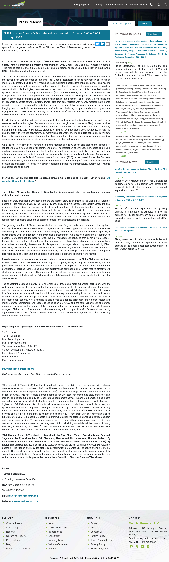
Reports (8, 531)
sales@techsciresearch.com (151, 538)
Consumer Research (115, 4)
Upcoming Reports (14, 535)
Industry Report (79, 4)
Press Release (11, 540)
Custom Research (13, 523)
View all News (151, 162)
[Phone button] (150, 4)
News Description (121, 23)
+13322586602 (148, 542)
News (49, 523)
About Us (94, 527)
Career (92, 523)
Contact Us (94, 531)
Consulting (97, 4)
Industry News (54, 540)
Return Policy (96, 535)
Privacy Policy (96, 544)
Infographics (53, 531)
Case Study (52, 535)
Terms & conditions (99, 540)
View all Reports (153, 34)
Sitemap (50, 548)
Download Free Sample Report (18, 368)
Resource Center (137, 4)
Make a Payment (98, 548)
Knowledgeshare (55, 527)
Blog (6, 544)
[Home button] (158, 4)
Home (145, 23)
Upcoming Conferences (17, 548)
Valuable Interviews (57, 544)
